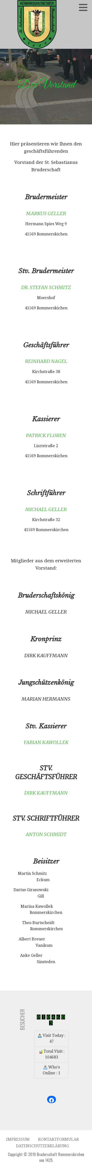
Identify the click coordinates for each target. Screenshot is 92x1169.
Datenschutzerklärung (42, 1146)
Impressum (18, 1139)
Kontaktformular (58, 1139)
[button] (85, 7)
